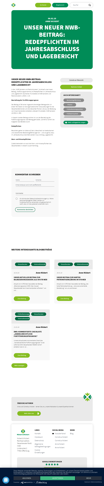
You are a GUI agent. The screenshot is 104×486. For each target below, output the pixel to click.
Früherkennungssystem (75, 109)
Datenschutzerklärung (96, 482)
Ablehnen (26, 478)
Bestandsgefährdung (74, 100)
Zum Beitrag (22, 299)
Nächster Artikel (76, 87)
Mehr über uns (31, 413)
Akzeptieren (57, 478)
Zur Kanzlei (43, 5)
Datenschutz (39, 440)
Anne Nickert (59, 444)
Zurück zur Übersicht (76, 80)
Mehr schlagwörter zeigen (76, 122)
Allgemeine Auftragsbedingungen (43, 445)
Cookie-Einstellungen (40, 451)
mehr (88, 478)
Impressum (39, 437)
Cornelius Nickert (61, 437)
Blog (71, 433)
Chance (69, 105)
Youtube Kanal (59, 433)
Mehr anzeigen (19, 365)
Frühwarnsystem (72, 114)
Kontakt (38, 433)
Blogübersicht (60, 5)
